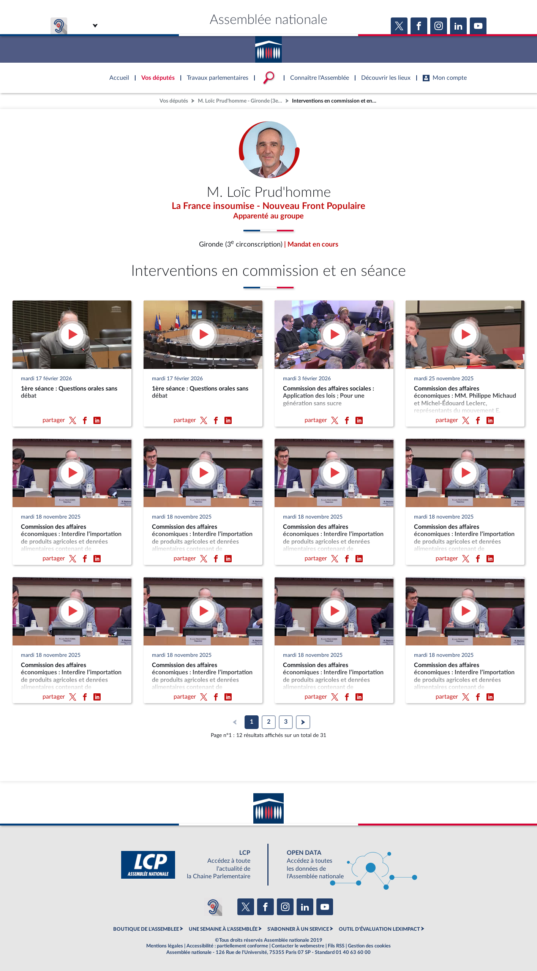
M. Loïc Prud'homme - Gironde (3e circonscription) (241, 101)
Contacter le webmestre (298, 946)
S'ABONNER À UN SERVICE (298, 929)
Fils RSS (336, 946)
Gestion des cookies (369, 946)
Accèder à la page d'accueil (268, 46)
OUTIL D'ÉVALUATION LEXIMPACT (379, 929)
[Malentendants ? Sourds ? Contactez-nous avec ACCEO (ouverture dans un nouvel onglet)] (213, 907)
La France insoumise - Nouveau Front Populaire (268, 206)
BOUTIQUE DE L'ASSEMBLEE (146, 929)
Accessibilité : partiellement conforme (227, 946)
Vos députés (174, 101)
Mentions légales (164, 946)
